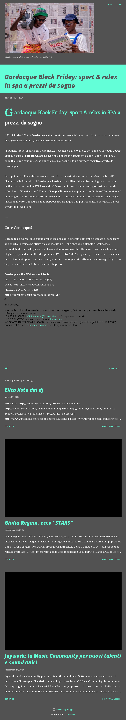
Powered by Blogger (63, 709)
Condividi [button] (113, 368)
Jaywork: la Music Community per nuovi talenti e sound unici (63, 659)
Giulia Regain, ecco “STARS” (39, 522)
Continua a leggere (112, 426)
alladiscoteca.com (37, 325)
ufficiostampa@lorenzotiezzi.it (43, 316)
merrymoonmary (70, 714)
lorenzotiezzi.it (58, 319)
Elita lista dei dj (24, 389)
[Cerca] (109, 4)
